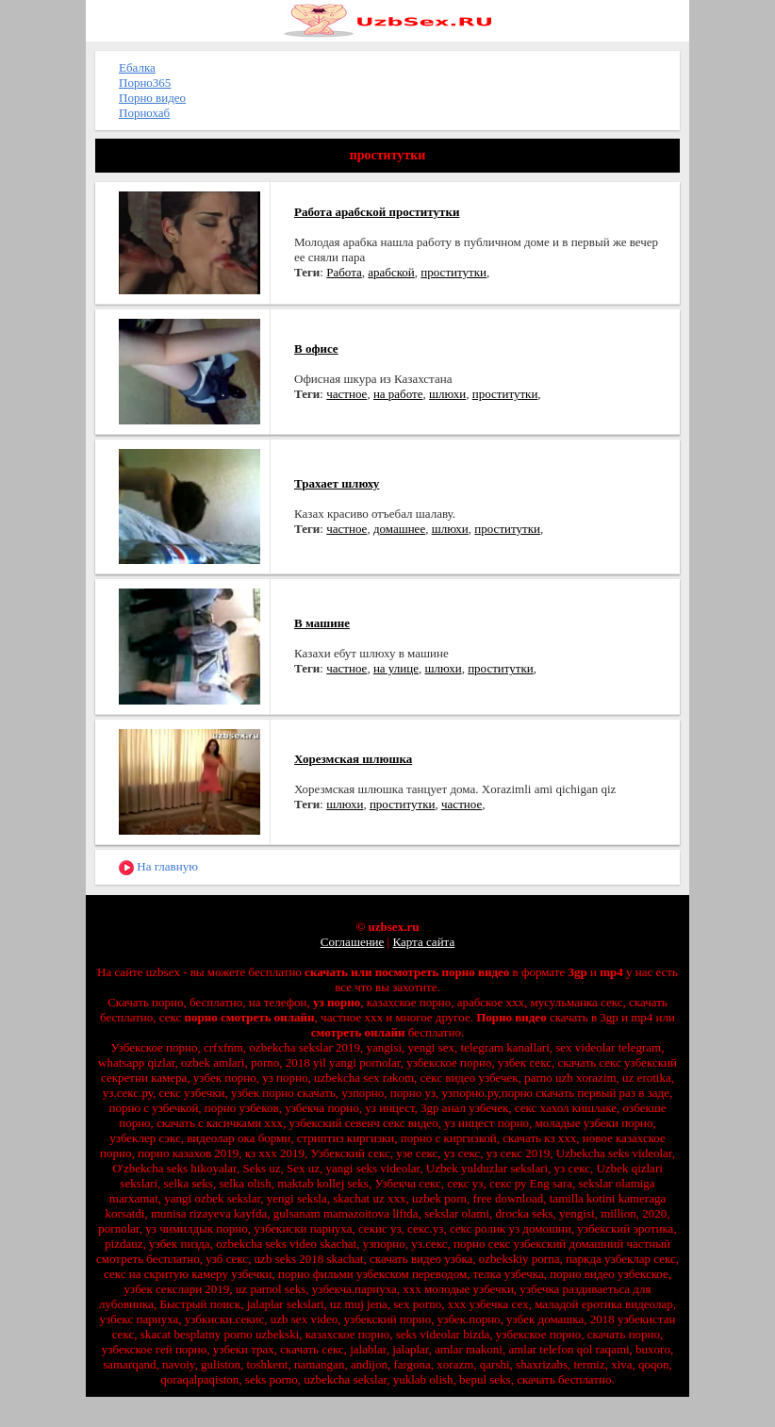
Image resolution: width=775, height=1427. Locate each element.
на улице (396, 668)
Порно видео (152, 98)
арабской (391, 272)
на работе (398, 394)
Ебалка (137, 67)
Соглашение (353, 942)
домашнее (399, 529)
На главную (158, 867)
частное (346, 394)
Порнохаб (144, 113)
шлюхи (447, 394)
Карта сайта (423, 942)
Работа (344, 272)
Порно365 (145, 82)
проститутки (453, 272)
